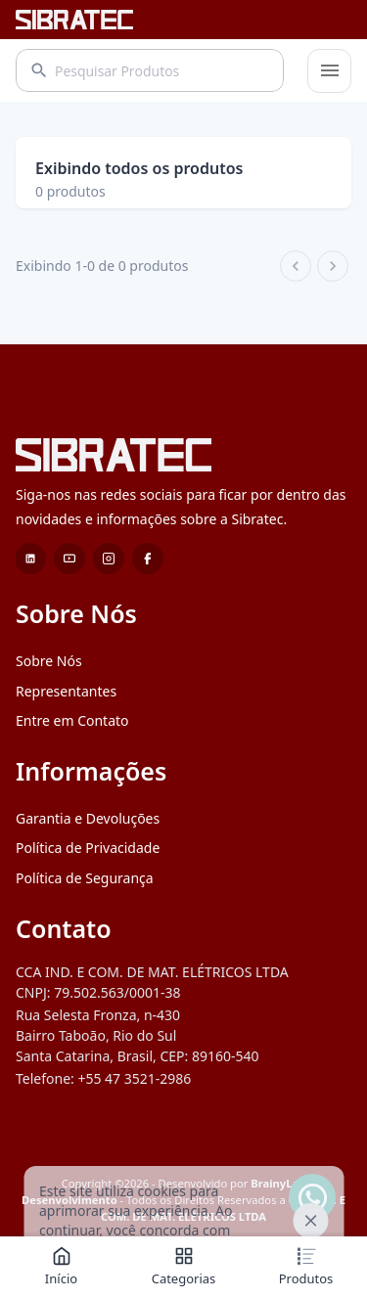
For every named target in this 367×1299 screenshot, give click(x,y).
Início (61, 1266)
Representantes (66, 749)
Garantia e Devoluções (88, 877)
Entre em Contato (72, 779)
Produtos (306, 1266)
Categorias (184, 1266)
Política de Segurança (85, 936)
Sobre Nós (49, 719)
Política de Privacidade (88, 906)
